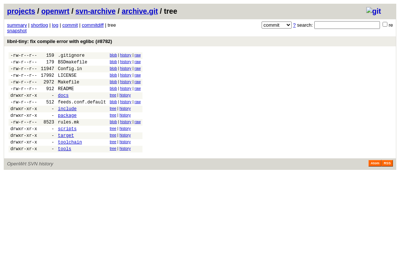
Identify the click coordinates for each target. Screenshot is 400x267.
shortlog (39, 25)
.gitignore (71, 56)
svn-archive (95, 11)
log (55, 25)
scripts (67, 142)
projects (21, 11)
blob (113, 55)
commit (70, 25)
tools (64, 165)
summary (17, 25)
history (125, 55)
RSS (387, 180)
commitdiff (93, 25)
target (66, 149)
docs (63, 103)
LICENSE (67, 79)
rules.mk (68, 134)
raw (137, 55)
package (67, 126)
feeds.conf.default (82, 111)
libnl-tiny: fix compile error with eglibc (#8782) (59, 41)
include (67, 118)
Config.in (70, 72)
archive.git (140, 11)
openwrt (55, 11)
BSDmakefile (72, 64)
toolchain (70, 157)
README (66, 95)
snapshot (17, 30)
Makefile (68, 87)
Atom (375, 180)
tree (113, 102)
